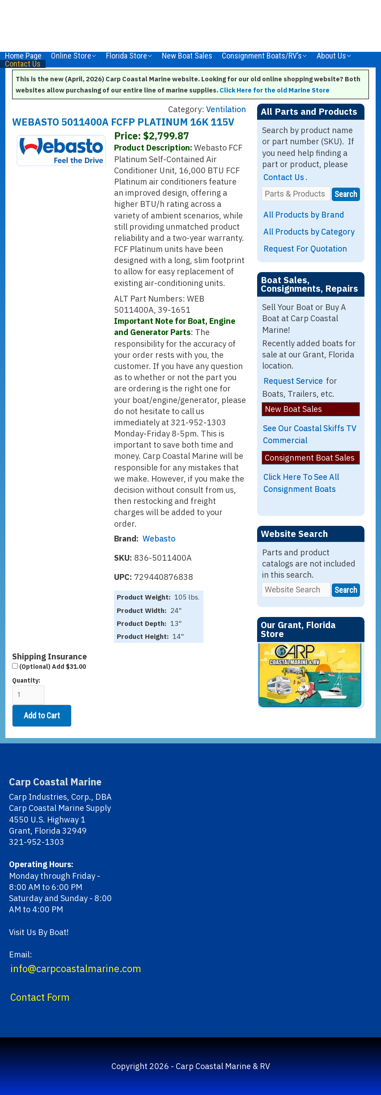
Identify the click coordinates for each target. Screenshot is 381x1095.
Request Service (293, 381)
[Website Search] (296, 589)
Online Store (71, 56)
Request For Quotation (305, 248)
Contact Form (40, 997)
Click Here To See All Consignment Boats (301, 483)
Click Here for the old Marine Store (275, 90)
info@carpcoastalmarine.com (75, 968)
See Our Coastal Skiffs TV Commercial (309, 434)
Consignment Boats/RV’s (262, 56)
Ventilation (226, 109)
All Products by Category (309, 232)
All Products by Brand (303, 215)
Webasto (159, 538)
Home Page (23, 56)
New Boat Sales (187, 56)
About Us (331, 56)
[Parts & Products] (296, 193)
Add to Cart (42, 715)
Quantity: (28, 690)
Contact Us (23, 64)
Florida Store (126, 56)
